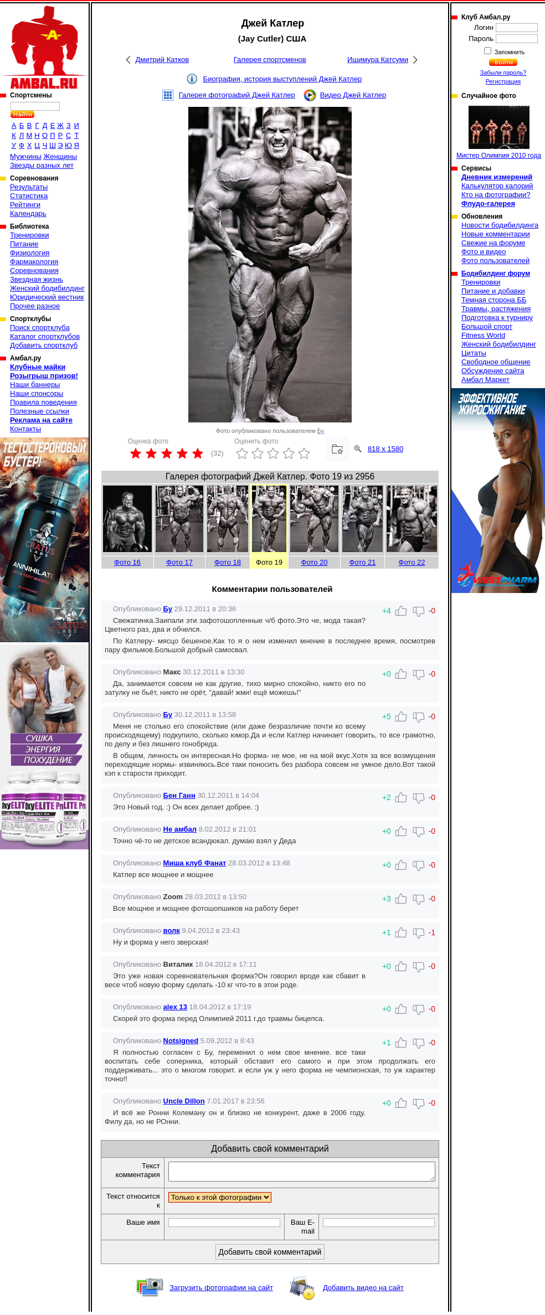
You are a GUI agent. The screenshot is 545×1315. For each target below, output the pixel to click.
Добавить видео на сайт (363, 1291)
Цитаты (473, 353)
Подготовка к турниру (497, 317)
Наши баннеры (35, 384)
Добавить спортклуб (44, 345)
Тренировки (29, 235)
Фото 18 (227, 562)
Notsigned (181, 1040)
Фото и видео (483, 251)
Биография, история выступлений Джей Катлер (282, 79)
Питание (24, 244)
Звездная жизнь (36, 279)
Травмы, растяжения (496, 309)
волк (171, 930)
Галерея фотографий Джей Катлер (237, 95)
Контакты (25, 429)
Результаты (29, 187)
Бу (320, 430)
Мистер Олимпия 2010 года (498, 132)
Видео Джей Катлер (353, 95)
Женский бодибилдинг (47, 288)
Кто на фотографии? (496, 194)
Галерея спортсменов (270, 59)
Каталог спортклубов (45, 336)
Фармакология (34, 261)
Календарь (28, 213)
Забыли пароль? (503, 72)
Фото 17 (179, 562)
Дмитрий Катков (162, 59)
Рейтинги (25, 204)
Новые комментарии (495, 234)
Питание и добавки (493, 291)
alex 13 (175, 1007)
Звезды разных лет (42, 165)
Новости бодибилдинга (499, 225)
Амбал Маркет (485, 379)
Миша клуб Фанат (195, 863)
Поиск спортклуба (40, 327)
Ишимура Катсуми (377, 59)
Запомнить (509, 52)
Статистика (29, 196)
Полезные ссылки (39, 411)
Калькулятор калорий (497, 186)
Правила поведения (43, 402)
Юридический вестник (47, 297)
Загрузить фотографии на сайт (221, 1291)
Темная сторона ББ (494, 300)
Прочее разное (35, 306)
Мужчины (26, 156)
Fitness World (483, 335)
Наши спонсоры (36, 393)
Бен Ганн (179, 795)
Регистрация (503, 81)
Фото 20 (314, 562)
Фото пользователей (495, 260)
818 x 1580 (385, 449)
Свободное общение (496, 362)
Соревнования (34, 270)
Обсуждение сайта (492, 371)
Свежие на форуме (493, 243)
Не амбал (180, 829)
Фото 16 (127, 562)
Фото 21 (362, 562)
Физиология (29, 253)
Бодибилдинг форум (495, 273)
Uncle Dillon (184, 1101)
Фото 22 (412, 562)
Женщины (60, 156)
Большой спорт (486, 326)
